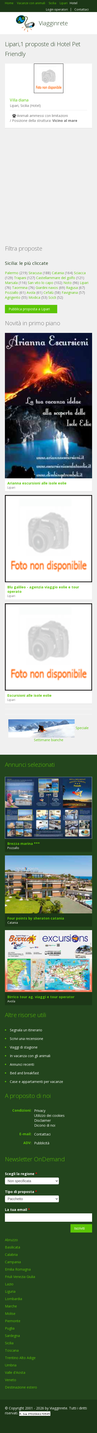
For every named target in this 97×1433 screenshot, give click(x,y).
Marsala (11, 282)
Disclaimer (42, 1120)
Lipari (84, 282)
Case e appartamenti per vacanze (36, 1081)
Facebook (6, 1424)
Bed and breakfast (24, 1073)
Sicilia (9, 1343)
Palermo (11, 272)
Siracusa (35, 272)
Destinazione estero (21, 1387)
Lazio (9, 1284)
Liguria (10, 1291)
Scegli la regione (21, 1173)
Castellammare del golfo (55, 277)
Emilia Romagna (18, 1269)
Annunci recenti (22, 1064)
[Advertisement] (46, 178)
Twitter (29, 1424)
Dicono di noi (44, 1125)
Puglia (9, 1328)
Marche (11, 1306)
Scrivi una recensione (26, 1038)
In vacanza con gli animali (30, 1055)
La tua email (17, 1209)
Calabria (11, 1254)
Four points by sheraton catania (35, 918)
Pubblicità (41, 1143)
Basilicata (12, 1247)
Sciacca (80, 272)
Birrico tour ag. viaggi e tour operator (40, 996)
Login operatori (57, 9)
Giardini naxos (47, 287)
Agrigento (12, 297)
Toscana (12, 1350)
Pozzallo (11, 292)
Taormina (20, 287)
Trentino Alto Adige (20, 1357)
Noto (67, 282)
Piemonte (12, 1321)
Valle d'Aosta (15, 1372)
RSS (40, 1424)
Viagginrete (53, 23)
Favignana (70, 292)
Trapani (20, 277)
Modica (34, 297)
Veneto (10, 1379)
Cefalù (48, 292)
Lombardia (13, 1298)
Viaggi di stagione (24, 1047)
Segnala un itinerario (26, 1030)
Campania (13, 1262)
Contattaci (81, 9)
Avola (31, 292)
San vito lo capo (40, 282)
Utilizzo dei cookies (49, 1115)
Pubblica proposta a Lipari (29, 309)
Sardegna (12, 1335)
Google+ (17, 1424)
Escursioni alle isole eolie (29, 695)
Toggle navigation (9, 23)
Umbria (10, 1365)
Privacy (39, 1110)
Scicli (52, 297)
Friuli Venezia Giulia (20, 1276)
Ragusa (72, 287)
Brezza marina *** (23, 843)
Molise (10, 1313)
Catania (58, 272)
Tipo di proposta (21, 1191)
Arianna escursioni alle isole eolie (37, 483)
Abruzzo (11, 1239)
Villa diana (19, 100)
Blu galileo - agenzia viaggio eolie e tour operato (43, 589)
